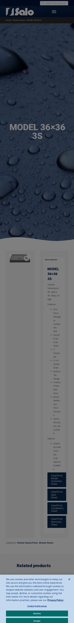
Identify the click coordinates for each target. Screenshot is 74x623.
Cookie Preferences (37, 608)
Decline (37, 615)
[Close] (69, 581)
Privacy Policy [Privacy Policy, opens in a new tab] (55, 602)
